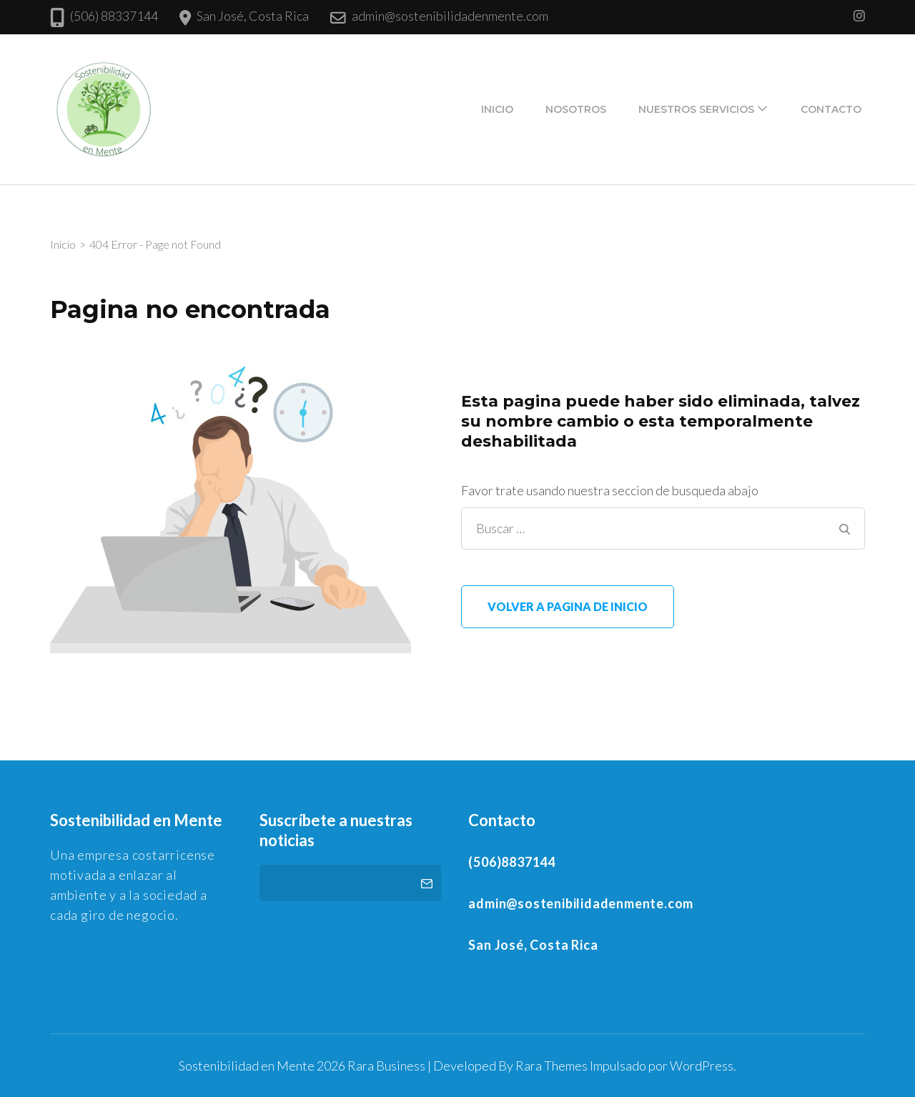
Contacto (831, 109)
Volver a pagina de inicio (568, 606)
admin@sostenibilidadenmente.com (450, 16)
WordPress (701, 1065)
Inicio (497, 109)
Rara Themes (551, 1065)
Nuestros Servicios (696, 109)
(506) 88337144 (114, 16)
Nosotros (575, 109)
